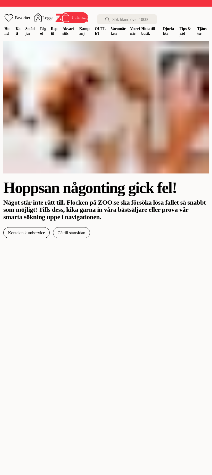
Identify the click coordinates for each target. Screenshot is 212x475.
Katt (17, 31)
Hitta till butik (148, 31)
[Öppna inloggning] (46, 17)
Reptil (54, 31)
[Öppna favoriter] (17, 17)
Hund (6, 31)
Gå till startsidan (71, 232)
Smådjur (30, 31)
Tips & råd (185, 31)
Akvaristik (68, 31)
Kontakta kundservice (26, 232)
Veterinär (135, 31)
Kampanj (84, 31)
